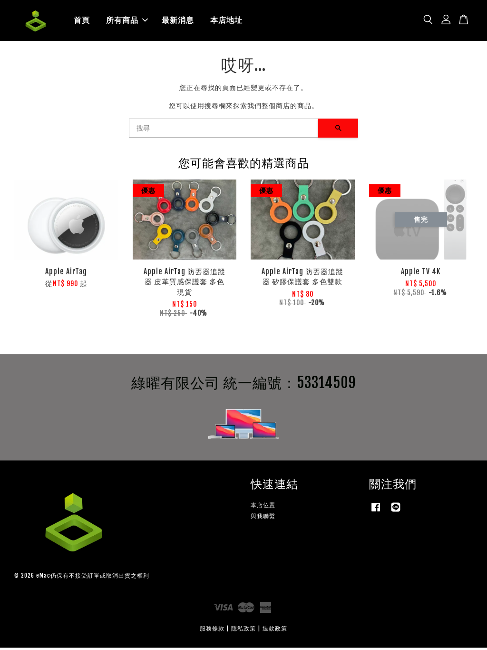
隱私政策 (243, 630)
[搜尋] (223, 130)
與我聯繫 (263, 517)
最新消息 (178, 21)
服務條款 (212, 630)
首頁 (82, 21)
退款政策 (275, 630)
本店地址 (226, 21)
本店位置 (263, 506)
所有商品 (127, 21)
